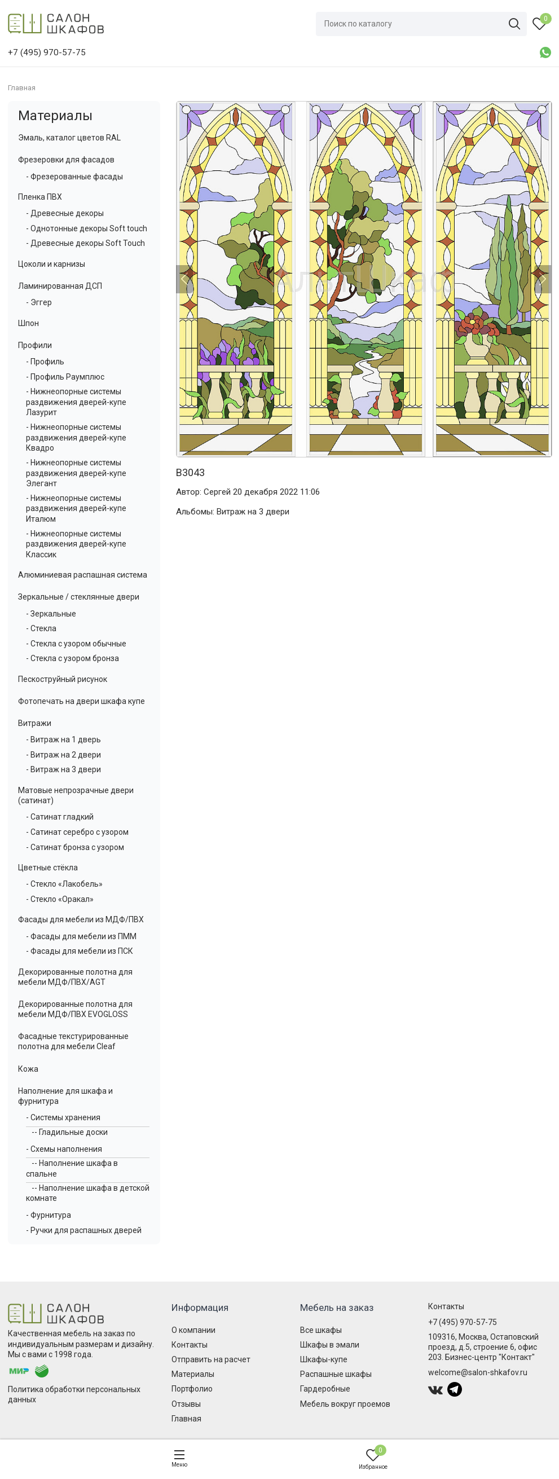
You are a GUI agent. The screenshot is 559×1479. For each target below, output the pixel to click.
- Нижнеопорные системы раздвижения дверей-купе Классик (76, 543)
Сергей (217, 492)
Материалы (55, 116)
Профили (35, 345)
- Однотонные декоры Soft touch (86, 228)
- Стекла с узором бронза (72, 658)
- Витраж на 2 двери (63, 754)
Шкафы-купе (323, 1359)
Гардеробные (325, 1388)
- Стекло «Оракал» (60, 899)
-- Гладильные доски (70, 1132)
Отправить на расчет (210, 1359)
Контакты (189, 1344)
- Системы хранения (63, 1117)
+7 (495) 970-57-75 (462, 1322)
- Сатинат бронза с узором (75, 847)
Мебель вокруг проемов (345, 1403)
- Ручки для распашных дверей (84, 1230)
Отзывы (186, 1403)
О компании (193, 1330)
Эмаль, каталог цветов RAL (69, 137)
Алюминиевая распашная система (82, 574)
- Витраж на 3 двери (63, 769)
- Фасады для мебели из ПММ (81, 936)
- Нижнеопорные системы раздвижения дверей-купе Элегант (76, 472)
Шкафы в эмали (329, 1344)
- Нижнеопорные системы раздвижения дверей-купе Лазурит (76, 401)
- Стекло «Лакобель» (64, 883)
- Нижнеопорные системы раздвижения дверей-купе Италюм (76, 508)
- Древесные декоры (65, 213)
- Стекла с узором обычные (76, 643)
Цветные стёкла (48, 867)
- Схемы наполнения (64, 1149)
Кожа (28, 1068)
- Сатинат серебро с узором (77, 832)
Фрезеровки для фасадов (66, 159)
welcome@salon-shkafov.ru (477, 1372)
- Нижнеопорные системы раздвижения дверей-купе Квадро (76, 437)
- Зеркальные (51, 613)
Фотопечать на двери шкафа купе (81, 701)
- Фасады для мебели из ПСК (79, 951)
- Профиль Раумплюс (65, 376)
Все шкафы (321, 1330)
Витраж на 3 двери (253, 512)
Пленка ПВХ (40, 196)
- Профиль (45, 361)
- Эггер (39, 302)
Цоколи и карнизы (51, 263)
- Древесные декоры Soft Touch (85, 243)
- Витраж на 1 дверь (63, 739)
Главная (186, 1418)
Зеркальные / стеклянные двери (78, 596)
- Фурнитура (48, 1215)
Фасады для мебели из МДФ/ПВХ (81, 919)
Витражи (34, 723)
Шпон (28, 323)
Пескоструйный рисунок (62, 679)
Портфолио (192, 1388)
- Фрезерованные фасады (74, 176)
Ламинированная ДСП (60, 285)
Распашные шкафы (336, 1374)
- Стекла (41, 628)
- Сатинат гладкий (60, 816)
